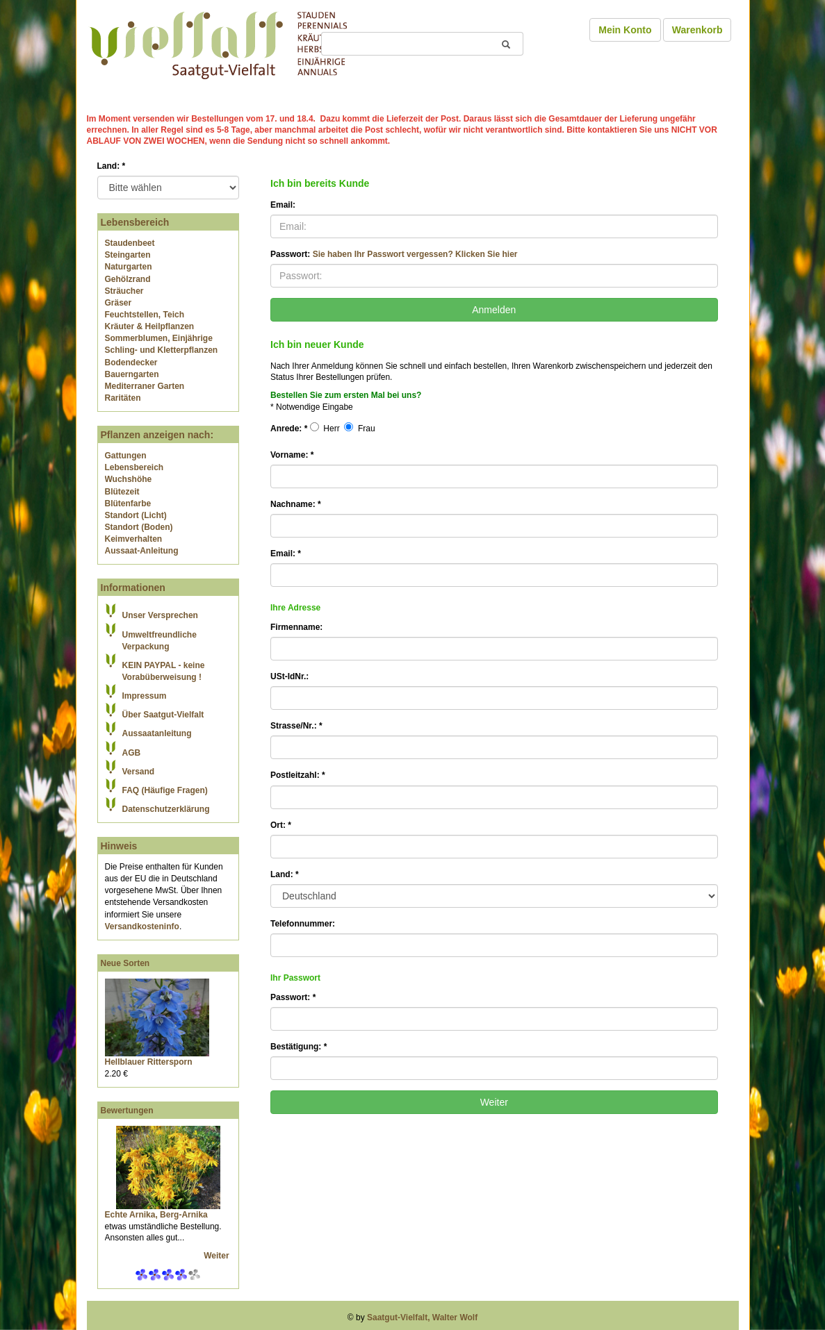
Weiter (217, 1256)
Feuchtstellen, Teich (144, 314)
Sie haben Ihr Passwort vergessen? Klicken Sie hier (415, 254)
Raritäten (123, 398)
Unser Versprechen (160, 615)
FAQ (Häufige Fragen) (165, 790)
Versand (138, 771)
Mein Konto (624, 29)
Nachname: (295, 504)
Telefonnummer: (302, 924)
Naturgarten (128, 267)
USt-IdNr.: (289, 676)
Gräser (118, 303)
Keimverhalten (134, 539)
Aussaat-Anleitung (142, 551)
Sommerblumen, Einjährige (159, 338)
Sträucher (124, 291)
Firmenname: (296, 627)
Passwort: (393, 254)
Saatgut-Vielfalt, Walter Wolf (422, 1317)
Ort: (280, 825)
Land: (111, 166)
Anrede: (288, 428)
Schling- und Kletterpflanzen (161, 350)
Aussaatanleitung (157, 733)
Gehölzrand (128, 279)
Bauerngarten (132, 374)
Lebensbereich (134, 467)
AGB (131, 753)
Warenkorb (697, 29)
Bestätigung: (298, 1046)
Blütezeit (122, 492)
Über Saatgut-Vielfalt (163, 715)
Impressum (144, 696)
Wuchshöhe (128, 479)
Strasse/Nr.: (296, 726)
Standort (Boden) (139, 527)
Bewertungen (127, 1110)
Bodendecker (131, 362)
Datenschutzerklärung (166, 809)
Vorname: (291, 455)
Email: (282, 205)
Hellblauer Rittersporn (149, 1062)
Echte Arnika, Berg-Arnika (156, 1215)
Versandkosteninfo (142, 926)
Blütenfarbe (128, 503)
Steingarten (128, 255)
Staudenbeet (130, 243)
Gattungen (126, 455)
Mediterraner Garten (145, 386)
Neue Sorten (125, 963)
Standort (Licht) (136, 515)
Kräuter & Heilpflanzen (150, 326)
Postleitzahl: (297, 775)
